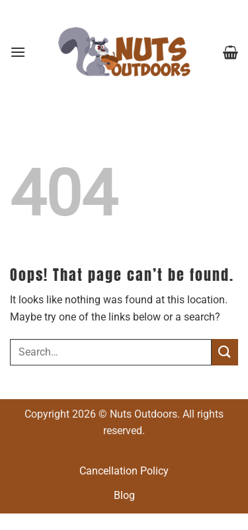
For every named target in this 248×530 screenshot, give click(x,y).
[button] (18, 52)
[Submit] (225, 352)
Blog (124, 495)
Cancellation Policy (124, 471)
